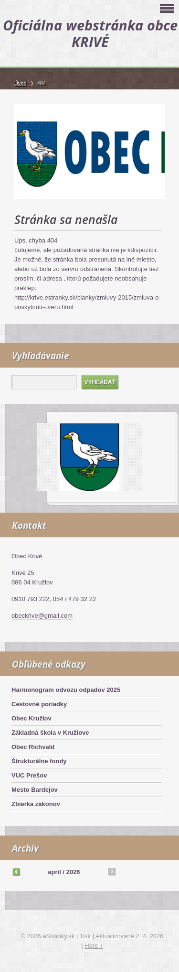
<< (16, 871)
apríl (54, 871)
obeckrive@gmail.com (42, 615)
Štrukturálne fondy (39, 761)
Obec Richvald (32, 746)
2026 (73, 871)
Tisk (85, 936)
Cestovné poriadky (39, 704)
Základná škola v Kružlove (50, 732)
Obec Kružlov (31, 718)
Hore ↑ (93, 945)
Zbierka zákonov (35, 803)
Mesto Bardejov (34, 789)
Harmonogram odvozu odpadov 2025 (65, 689)
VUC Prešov (29, 775)
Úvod (20, 83)
